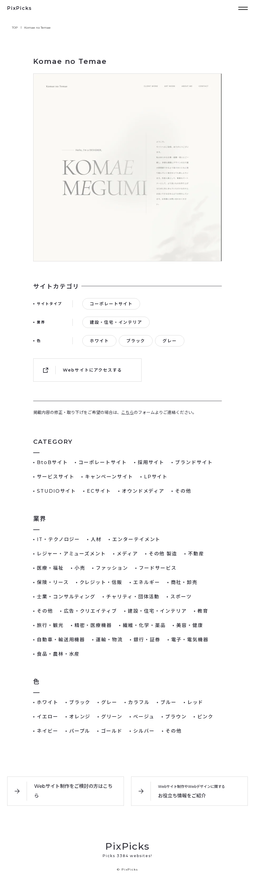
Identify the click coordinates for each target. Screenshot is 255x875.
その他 (183, 491)
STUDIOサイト (56, 491)
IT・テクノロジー (58, 539)
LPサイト (156, 477)
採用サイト (151, 462)
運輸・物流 (109, 640)
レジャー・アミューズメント (71, 554)
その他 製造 (163, 554)
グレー (170, 340)
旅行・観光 (50, 625)
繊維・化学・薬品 (144, 625)
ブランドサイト (193, 462)
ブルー (168, 702)
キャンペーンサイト (109, 477)
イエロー (47, 717)
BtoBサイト (52, 462)
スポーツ (181, 597)
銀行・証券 (146, 640)
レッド (195, 702)
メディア (127, 554)
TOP (15, 28)
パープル (79, 731)
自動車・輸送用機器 (61, 640)
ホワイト (99, 340)
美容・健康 (189, 625)
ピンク (205, 717)
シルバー (144, 731)
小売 (80, 568)
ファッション (112, 568)
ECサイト (99, 491)
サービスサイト (55, 477)
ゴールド (111, 731)
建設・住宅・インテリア (116, 322)
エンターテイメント (136, 539)
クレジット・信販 (101, 582)
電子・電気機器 (190, 640)
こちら (127, 412)
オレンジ (80, 717)
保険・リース (53, 582)
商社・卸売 (184, 582)
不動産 (196, 554)
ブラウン (176, 717)
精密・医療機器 (93, 625)
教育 (203, 611)
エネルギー (146, 582)
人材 (96, 539)
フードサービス (157, 568)
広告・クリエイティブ (90, 611)
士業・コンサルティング (66, 597)
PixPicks (19, 8)
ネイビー (47, 731)
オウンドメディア (143, 491)
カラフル (139, 702)
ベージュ (143, 717)
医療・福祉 (50, 568)
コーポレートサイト (111, 303)
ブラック (135, 340)
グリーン (111, 717)
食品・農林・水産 (58, 654)
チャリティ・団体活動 (133, 597)
